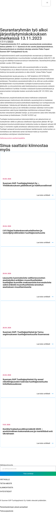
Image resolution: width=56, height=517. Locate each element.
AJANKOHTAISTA (6, 488)
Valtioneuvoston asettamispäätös (12, 138)
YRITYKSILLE (5, 480)
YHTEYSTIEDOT (6, 492)
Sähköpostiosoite (6, 465)
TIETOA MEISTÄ (6, 483)
